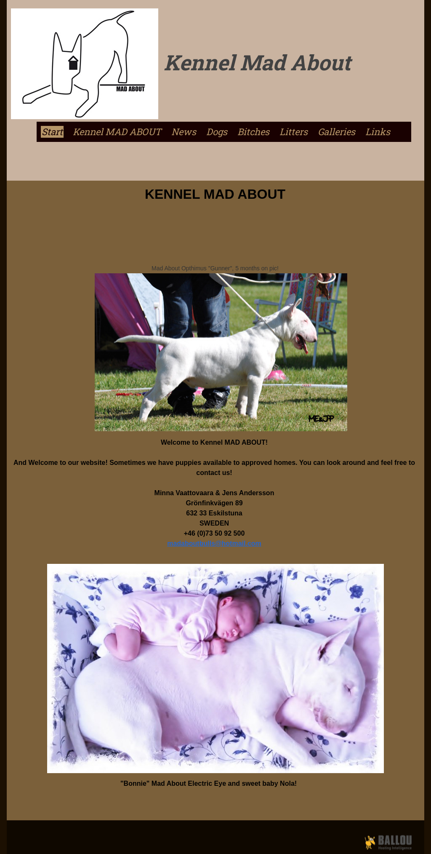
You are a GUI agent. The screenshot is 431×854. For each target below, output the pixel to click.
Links (377, 132)
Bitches (253, 132)
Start (52, 132)
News (183, 132)
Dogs (216, 132)
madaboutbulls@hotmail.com (214, 543)
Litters (293, 132)
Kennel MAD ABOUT (117, 132)
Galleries (336, 132)
